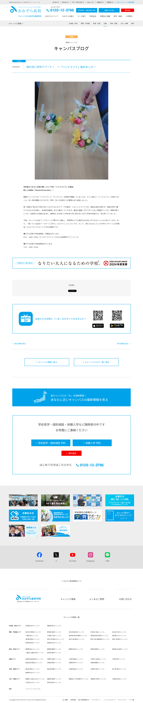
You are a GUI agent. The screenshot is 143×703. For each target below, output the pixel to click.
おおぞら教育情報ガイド (72, 581)
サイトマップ (122, 700)
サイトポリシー (96, 700)
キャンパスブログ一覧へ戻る (97, 362)
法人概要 (65, 700)
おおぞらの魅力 (68, 16)
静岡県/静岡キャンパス (54, 649)
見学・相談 (118, 16)
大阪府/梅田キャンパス (76, 659)
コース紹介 (82, 16)
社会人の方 (90, 2)
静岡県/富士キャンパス (32, 649)
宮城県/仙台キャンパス (32, 626)
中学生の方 (55, 2)
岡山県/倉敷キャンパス (54, 669)
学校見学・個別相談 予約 (87, 10)
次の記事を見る (123, 343)
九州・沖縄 (124, 23)
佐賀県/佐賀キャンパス (119, 679)
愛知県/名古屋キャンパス (119, 649)
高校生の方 (65, 2)
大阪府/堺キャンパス (118, 659)
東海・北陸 (96, 23)
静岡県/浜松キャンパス (76, 649)
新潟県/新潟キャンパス (32, 643)
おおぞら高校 (25, 11)
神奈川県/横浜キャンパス (76, 639)
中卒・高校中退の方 (78, 2)
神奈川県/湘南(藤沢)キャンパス (99, 639)
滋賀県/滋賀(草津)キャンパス (34, 659)
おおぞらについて (51, 16)
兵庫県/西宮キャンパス (54, 662)
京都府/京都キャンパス (54, 659)
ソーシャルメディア (110, 700)
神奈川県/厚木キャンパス (119, 639)
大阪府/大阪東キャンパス (98, 659)
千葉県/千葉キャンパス (54, 635)
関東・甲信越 (85, 23)
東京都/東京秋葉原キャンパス (78, 635)
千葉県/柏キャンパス (31, 635)
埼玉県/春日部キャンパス (76, 632)
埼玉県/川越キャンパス (97, 632)
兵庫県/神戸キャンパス (76, 662)
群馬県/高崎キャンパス (54, 632)
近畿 (105, 23)
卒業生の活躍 (105, 16)
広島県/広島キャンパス (97, 669)
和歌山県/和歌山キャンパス (33, 662)
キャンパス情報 (15, 23)
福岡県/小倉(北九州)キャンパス (34, 679)
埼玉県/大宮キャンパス (119, 632)
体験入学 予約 (109, 10)
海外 (132, 23)
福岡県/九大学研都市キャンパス (78, 679)
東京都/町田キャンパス (32, 639)
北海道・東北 (73, 23)
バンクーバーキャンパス (32, 689)
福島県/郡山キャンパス (54, 626)
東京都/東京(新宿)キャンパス (99, 635)
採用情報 (73, 700)
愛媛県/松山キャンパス (32, 672)
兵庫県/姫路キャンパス (97, 662)
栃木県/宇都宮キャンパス (33, 632)
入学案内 (129, 16)
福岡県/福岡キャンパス (54, 679)
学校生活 (92, 16)
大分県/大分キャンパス (32, 682)
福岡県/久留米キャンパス (98, 679)
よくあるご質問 (96, 598)
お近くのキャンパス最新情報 (125, 2)
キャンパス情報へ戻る (47, 362)
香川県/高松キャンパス (119, 669)
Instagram (90, 561)
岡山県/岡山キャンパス (32, 669)
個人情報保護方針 (83, 700)
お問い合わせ (125, 598)
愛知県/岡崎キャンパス (97, 649)
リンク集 (131, 700)
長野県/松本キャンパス (54, 643)
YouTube (72, 561)
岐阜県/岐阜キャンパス (54, 653)
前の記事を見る (20, 343)
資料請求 (127, 10)
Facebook (39, 561)
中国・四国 (113, 23)
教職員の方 (100, 2)
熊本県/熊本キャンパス (54, 682)
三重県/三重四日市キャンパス (34, 653)
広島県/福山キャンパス (76, 669)
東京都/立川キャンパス (119, 635)
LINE (107, 561)
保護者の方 (110, 2)
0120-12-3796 (60, 11)
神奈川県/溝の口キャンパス (55, 639)
